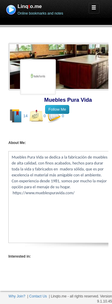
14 (25, 116)
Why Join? (17, 296)
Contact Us (38, 296)
